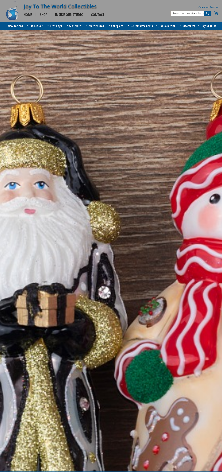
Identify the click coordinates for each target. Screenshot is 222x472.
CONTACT (98, 14)
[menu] (111, 26)
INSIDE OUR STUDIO (69, 14)
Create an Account (208, 7)
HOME (28, 14)
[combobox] (191, 13)
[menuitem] (15, 26)
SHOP (43, 14)
